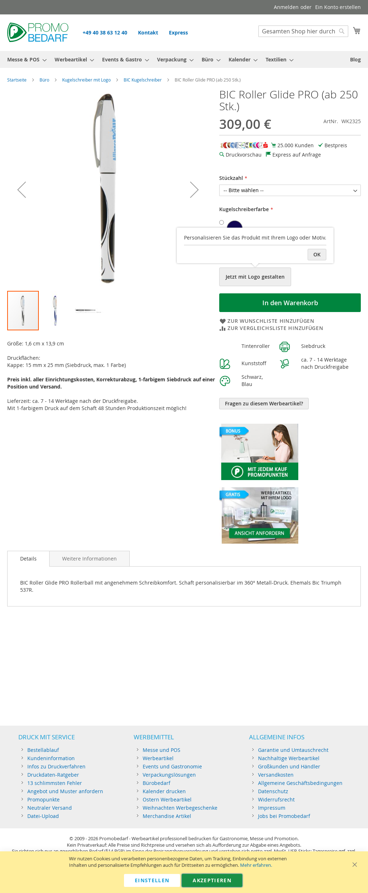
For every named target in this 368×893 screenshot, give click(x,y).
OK (317, 254)
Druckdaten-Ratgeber (53, 774)
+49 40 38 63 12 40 (105, 32)
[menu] (184, 59)
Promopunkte (43, 799)
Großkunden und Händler (289, 766)
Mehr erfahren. (256, 865)
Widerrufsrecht (276, 799)
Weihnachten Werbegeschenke (180, 807)
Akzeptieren (212, 880)
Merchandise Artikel (167, 816)
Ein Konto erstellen (338, 7)
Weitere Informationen (89, 558)
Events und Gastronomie (172, 766)
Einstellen (152, 880)
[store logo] (37, 32)
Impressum (271, 807)
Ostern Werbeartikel (167, 799)
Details (28, 558)
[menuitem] (25, 59)
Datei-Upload (43, 816)
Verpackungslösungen (169, 774)
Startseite (17, 80)
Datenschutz (273, 791)
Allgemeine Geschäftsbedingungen (300, 783)
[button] (21, 189)
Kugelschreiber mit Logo (86, 80)
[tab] (28, 559)
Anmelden (286, 7)
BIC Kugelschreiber (143, 80)
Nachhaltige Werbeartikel (288, 758)
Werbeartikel (158, 758)
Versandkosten (276, 774)
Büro (44, 80)
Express (178, 32)
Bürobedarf (156, 783)
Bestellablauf (43, 750)
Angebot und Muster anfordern (65, 791)
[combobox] (303, 31)
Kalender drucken (164, 791)
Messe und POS (161, 750)
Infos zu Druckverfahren (56, 766)
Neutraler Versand (49, 807)
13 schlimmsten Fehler (54, 783)
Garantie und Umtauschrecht (293, 750)
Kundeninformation (51, 758)
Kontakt (148, 32)
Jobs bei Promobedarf (284, 816)
